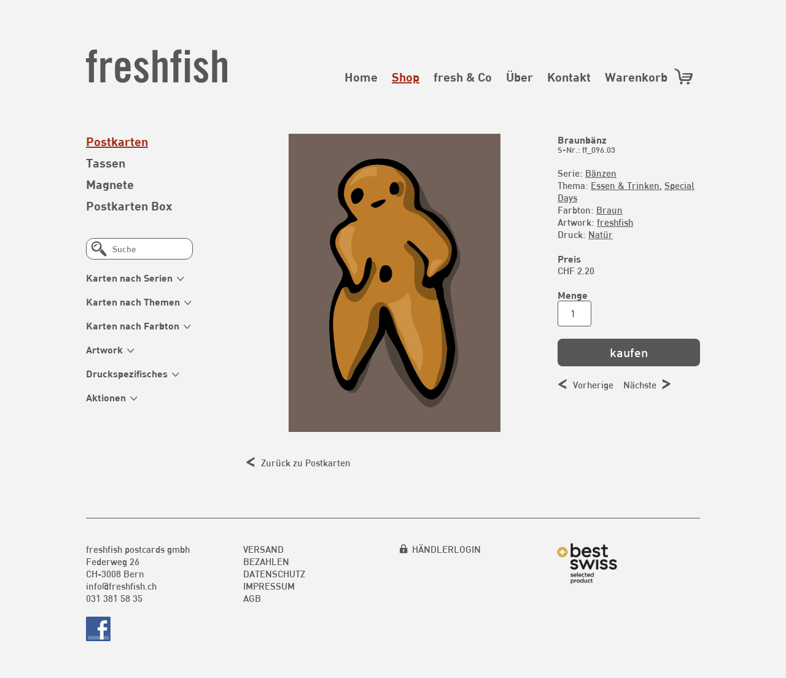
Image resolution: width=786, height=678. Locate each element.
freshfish (615, 222)
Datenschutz (274, 573)
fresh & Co (463, 76)
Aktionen (106, 397)
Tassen (105, 162)
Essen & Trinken (625, 185)
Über (519, 76)
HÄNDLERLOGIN (446, 549)
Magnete (110, 184)
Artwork (104, 349)
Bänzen (601, 173)
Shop (405, 76)
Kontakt (569, 76)
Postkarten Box (129, 205)
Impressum (269, 585)
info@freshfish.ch (121, 585)
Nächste (639, 384)
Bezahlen (266, 561)
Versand (263, 549)
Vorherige (593, 384)
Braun (609, 209)
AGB (252, 598)
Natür (600, 234)
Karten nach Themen (133, 301)
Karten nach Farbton (132, 325)
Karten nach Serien (129, 277)
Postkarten (117, 141)
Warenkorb (649, 76)
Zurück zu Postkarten (306, 462)
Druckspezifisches (127, 373)
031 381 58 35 (114, 598)
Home (361, 76)
